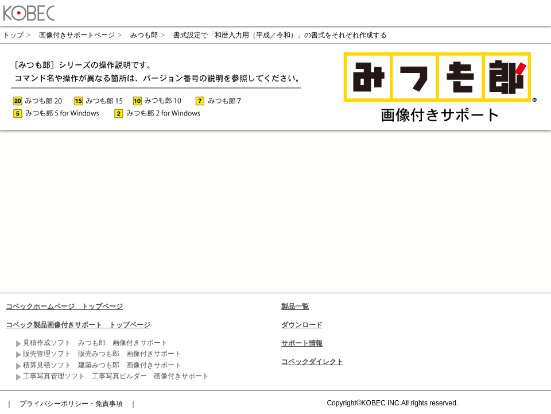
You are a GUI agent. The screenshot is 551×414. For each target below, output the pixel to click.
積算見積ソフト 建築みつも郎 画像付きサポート (102, 365)
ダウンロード (302, 325)
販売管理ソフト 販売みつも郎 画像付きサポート (102, 354)
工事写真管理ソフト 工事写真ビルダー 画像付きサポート (116, 376)
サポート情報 (302, 343)
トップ (13, 35)
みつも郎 (144, 35)
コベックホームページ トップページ (64, 306)
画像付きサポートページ (77, 35)
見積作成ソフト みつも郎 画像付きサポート (95, 343)
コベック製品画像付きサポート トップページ (78, 325)
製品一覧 (295, 306)
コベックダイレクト (312, 362)
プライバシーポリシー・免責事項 (71, 404)
